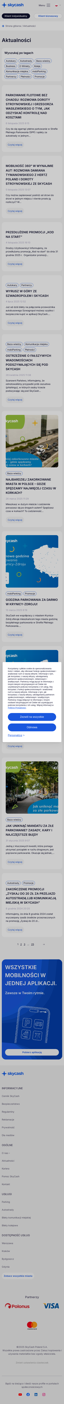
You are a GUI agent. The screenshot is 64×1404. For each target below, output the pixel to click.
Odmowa (32, 727)
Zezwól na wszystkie (32, 716)
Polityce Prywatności (17, 708)
